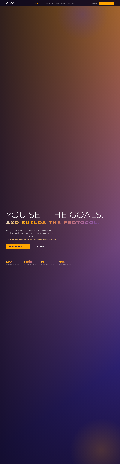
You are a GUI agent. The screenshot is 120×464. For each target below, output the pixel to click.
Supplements (65, 3)
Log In (94, 3)
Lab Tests (55, 3)
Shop (73, 3)
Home (36, 3)
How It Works (45, 3)
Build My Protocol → (18, 246)
